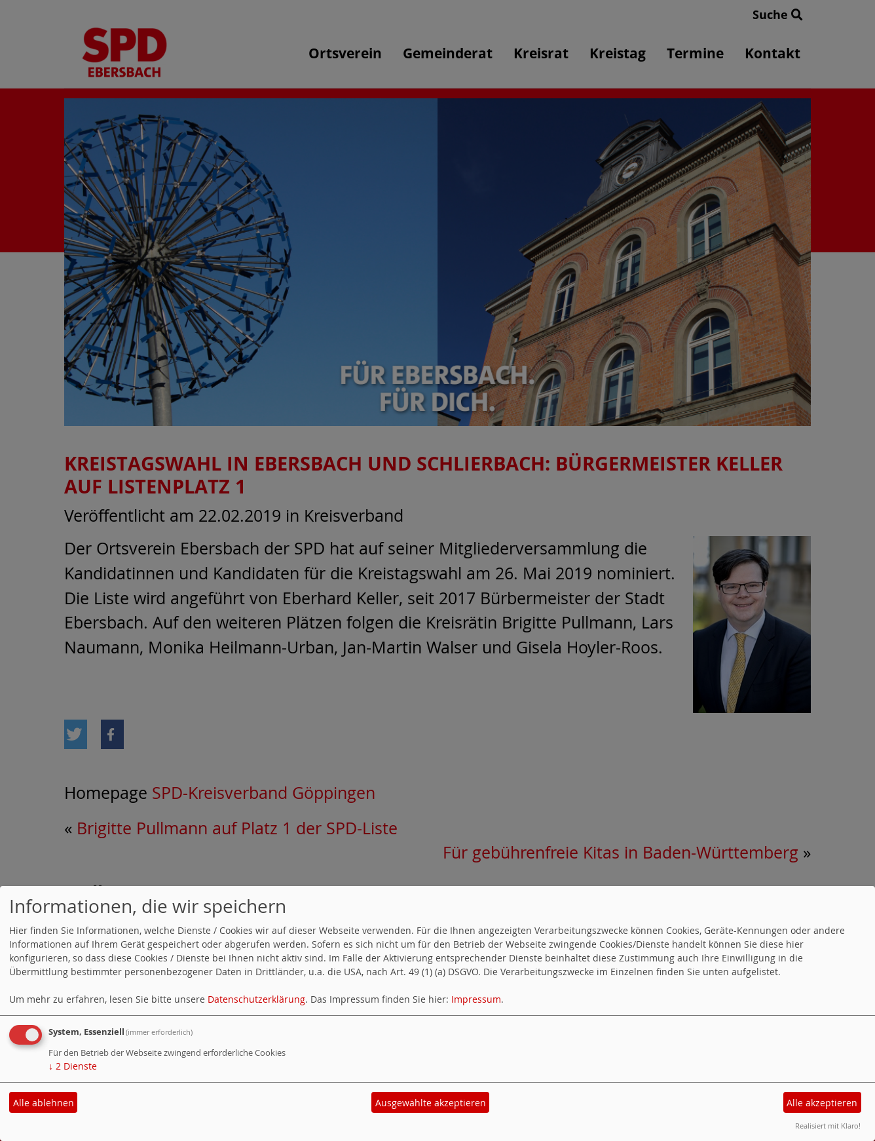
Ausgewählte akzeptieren (430, 1102)
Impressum (476, 999)
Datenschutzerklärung (256, 999)
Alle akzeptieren (822, 1102)
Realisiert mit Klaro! (828, 1126)
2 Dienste (72, 1066)
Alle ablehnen (43, 1102)
